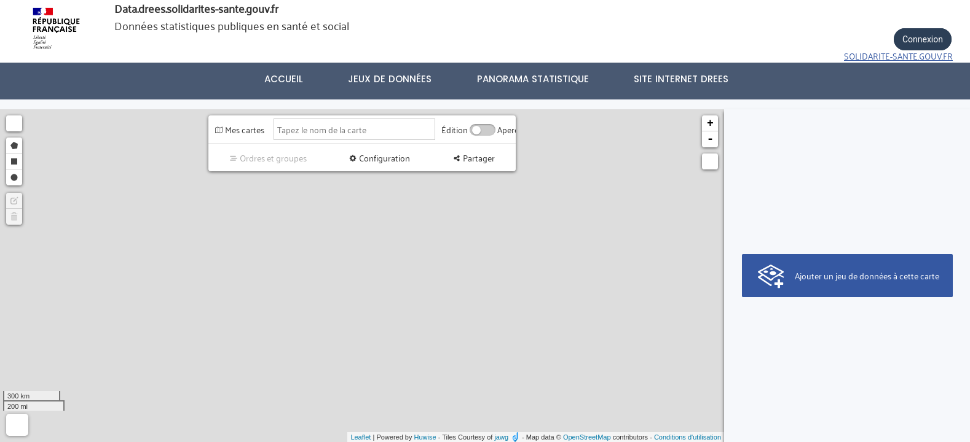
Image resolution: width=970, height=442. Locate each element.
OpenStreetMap (587, 437)
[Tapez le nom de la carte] (354, 129)
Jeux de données (390, 78)
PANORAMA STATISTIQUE (533, 78)
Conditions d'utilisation (687, 437)
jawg (501, 437)
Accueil (283, 78)
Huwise (425, 437)
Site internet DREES (681, 78)
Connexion (922, 39)
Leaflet (360, 437)
